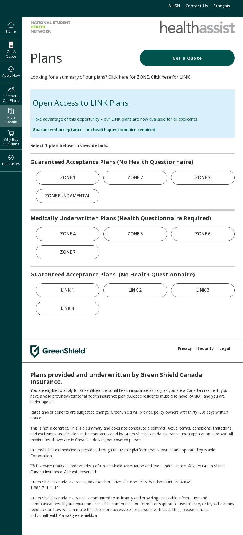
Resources (11, 160)
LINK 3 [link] (202, 290)
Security (206, 348)
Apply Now (11, 72)
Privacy (185, 348)
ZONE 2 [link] (135, 177)
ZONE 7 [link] (67, 252)
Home (11, 28)
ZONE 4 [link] (67, 234)
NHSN (174, 5)
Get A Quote (11, 50)
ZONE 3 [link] (202, 177)
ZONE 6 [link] (202, 234)
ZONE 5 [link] (135, 234)
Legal (224, 348)
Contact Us (196, 5)
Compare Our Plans (11, 94)
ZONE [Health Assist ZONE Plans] (143, 77)
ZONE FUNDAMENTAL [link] (67, 196)
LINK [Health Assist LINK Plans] (185, 77)
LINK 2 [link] (135, 290)
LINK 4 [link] (67, 308)
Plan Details (11, 116)
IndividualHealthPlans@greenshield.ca (63, 515)
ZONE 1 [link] (67, 177)
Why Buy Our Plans (11, 138)
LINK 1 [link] (67, 290)
